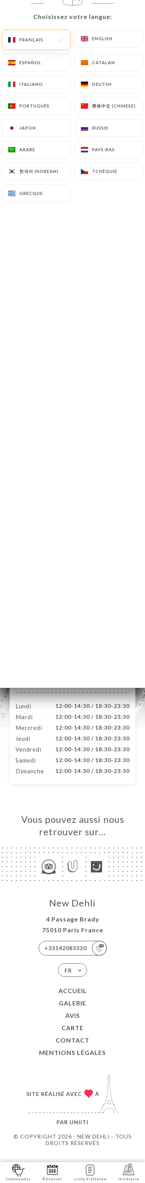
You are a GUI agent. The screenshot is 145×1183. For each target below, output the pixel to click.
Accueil (72, 998)
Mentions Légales (72, 1060)
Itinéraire (128, 1172)
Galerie (72, 1011)
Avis (72, 1023)
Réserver (52, 1172)
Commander (18, 1172)
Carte (72, 1035)
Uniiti (79, 1130)
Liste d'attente (90, 1172)
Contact (72, 1048)
